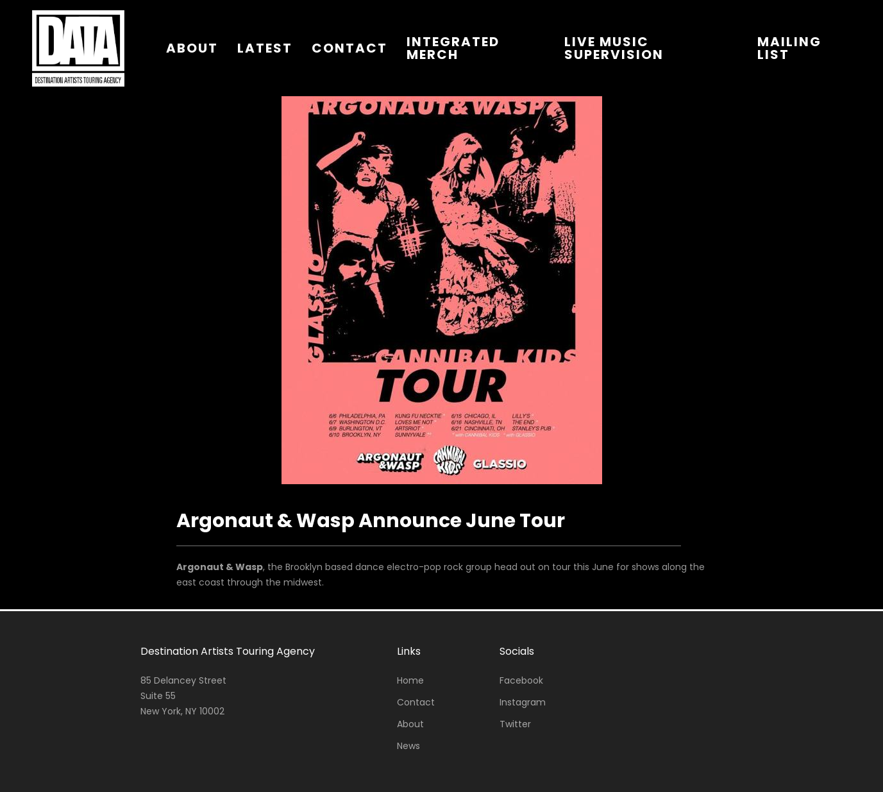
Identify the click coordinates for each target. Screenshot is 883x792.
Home (410, 680)
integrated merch (453, 48)
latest (264, 48)
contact (349, 48)
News (408, 745)
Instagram (523, 702)
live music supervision (614, 48)
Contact (416, 702)
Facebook (521, 680)
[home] (78, 48)
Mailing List (789, 48)
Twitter (515, 724)
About (410, 724)
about (192, 48)
